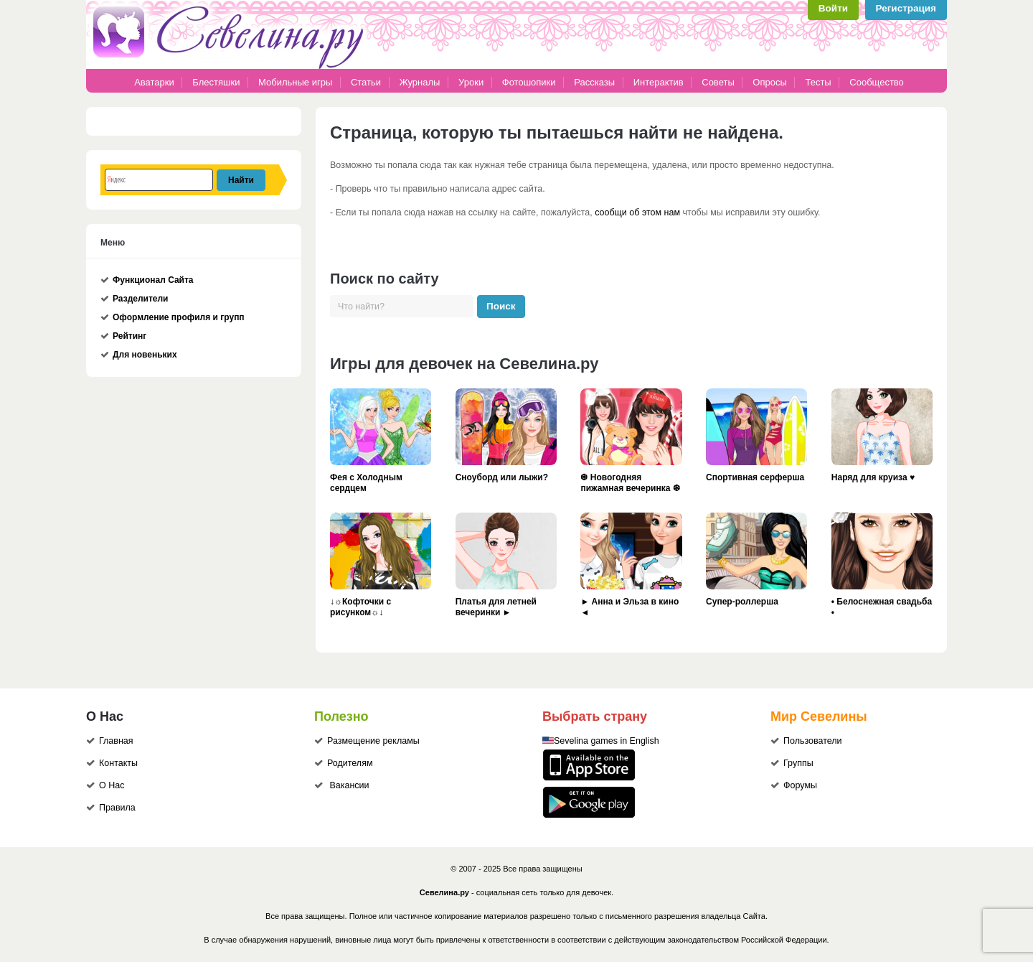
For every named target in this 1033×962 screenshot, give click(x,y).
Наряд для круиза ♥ (873, 477)
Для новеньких (145, 355)
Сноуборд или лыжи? (502, 477)
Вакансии (349, 785)
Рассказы (595, 82)
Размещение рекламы (373, 741)
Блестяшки (216, 82)
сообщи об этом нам (637, 212)
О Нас (111, 785)
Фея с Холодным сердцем (366, 483)
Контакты (118, 763)
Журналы (420, 82)
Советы (718, 82)
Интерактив (658, 82)
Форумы (800, 785)
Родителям (350, 763)
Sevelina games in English (606, 741)
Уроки (471, 82)
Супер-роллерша (742, 602)
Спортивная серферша (755, 477)
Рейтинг (129, 336)
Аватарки (154, 82)
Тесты (818, 82)
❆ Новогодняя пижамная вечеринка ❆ (629, 483)
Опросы (769, 82)
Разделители (140, 299)
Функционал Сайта (153, 280)
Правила (117, 808)
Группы (798, 763)
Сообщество (876, 82)
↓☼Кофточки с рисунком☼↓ (360, 607)
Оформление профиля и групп (179, 317)
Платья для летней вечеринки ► (496, 607)
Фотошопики (529, 82)
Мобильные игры (295, 82)
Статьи (366, 82)
